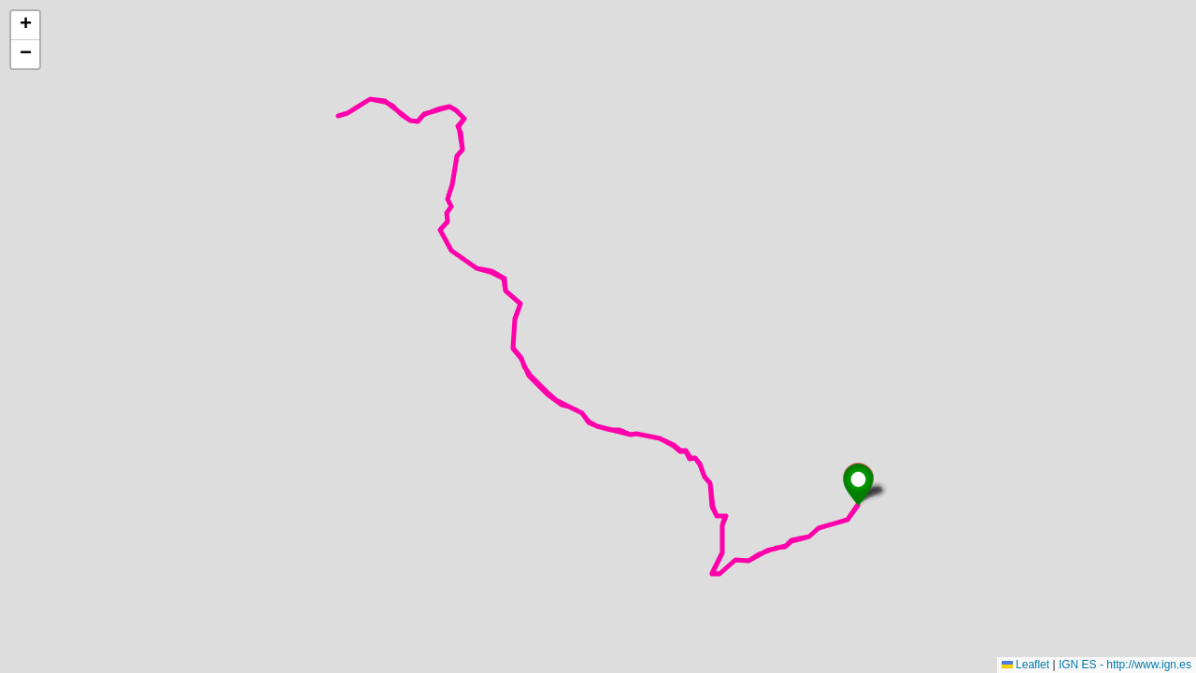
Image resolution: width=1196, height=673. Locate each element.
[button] (858, 485)
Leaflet (1025, 664)
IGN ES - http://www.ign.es (1125, 664)
